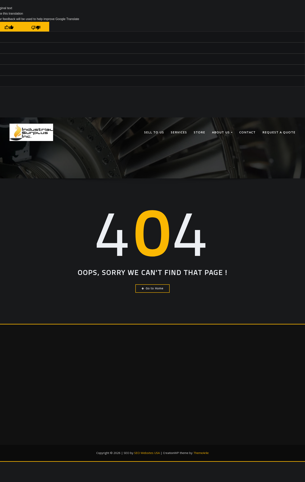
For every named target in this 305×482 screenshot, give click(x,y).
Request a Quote (278, 132)
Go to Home (152, 288)
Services (179, 132)
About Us (222, 132)
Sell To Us (154, 132)
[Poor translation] (35, 27)
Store (199, 132)
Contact (247, 132)
